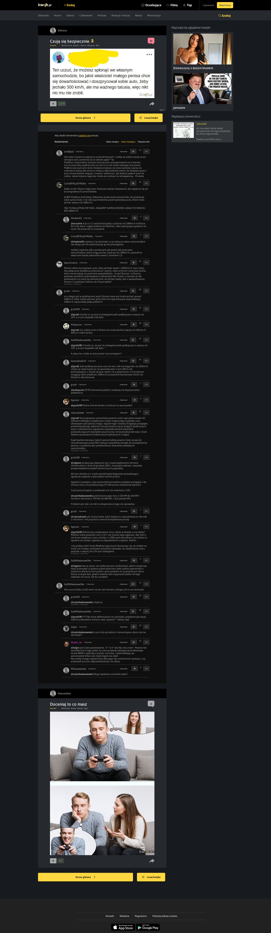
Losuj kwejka (149, 118)
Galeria (70, 15)
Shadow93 (76, 218)
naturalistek (77, 412)
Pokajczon (76, 324)
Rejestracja (224, 5)
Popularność (144, 141)
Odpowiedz (123, 151)
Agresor (75, 400)
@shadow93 (77, 241)
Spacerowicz (71, 262)
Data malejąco (128, 141)
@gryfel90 (76, 345)
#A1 (97, 45)
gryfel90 (75, 309)
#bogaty (91, 45)
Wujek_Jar (76, 642)
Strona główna (85, 118)
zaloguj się (84, 135)
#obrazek (65, 708)
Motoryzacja (154, 15)
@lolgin (75, 647)
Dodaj (72, 5)
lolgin (74, 627)
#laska (80, 708)
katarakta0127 (78, 361)
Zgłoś (162, 110)
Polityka (102, 15)
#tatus (83, 45)
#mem (73, 708)
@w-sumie (76, 223)
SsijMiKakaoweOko (81, 340)
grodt (67, 291)
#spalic (76, 45)
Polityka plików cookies (164, 916)
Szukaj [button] (226, 15)
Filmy (170, 5)
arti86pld (69, 151)
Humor (57, 15)
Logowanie (206, 5)
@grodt (75, 314)
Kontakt (110, 916)
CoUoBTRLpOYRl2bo (75, 183)
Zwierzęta (43, 15)
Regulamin (141, 916)
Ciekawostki (85, 15)
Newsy (138, 15)
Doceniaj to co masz (68, 704)
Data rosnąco (112, 141)
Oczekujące (150, 5)
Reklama (124, 916)
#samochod (66, 45)
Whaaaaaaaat (78, 668)
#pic (86, 708)
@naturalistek (78, 516)
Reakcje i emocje (120, 15)
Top (185, 5)
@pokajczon (77, 390)
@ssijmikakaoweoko (82, 495)
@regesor (76, 462)
